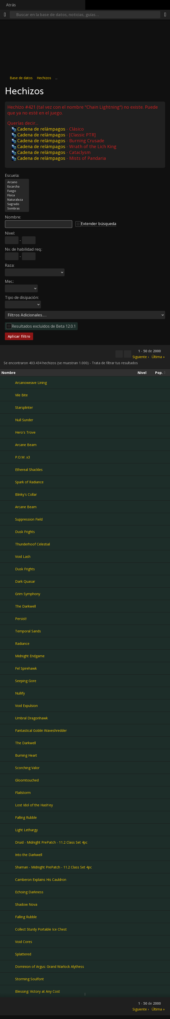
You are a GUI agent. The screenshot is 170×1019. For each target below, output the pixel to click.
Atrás (11, 5)
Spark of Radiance (29, 482)
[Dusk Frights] (8, 531)
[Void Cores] (8, 941)
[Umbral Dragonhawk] (8, 718)
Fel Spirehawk (26, 668)
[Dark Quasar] (8, 581)
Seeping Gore (25, 680)
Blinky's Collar (26, 494)
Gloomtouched (27, 780)
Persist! (21, 618)
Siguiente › (140, 356)
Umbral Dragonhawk (31, 718)
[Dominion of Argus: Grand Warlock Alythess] (8, 966)
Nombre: (13, 217)
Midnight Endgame (30, 656)
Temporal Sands (28, 631)
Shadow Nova (26, 904)
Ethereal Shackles (29, 469)
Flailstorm (23, 792)
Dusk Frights (25, 531)
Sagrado (17, 204)
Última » (158, 356)
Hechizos (44, 78)
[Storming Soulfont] (8, 978)
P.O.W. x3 (22, 457)
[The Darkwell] (8, 606)
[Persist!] (8, 618)
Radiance (22, 643)
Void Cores (23, 941)
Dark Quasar (25, 581)
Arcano (17, 182)
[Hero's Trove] (8, 432)
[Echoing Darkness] (8, 891)
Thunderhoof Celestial (32, 544)
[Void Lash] (8, 556)
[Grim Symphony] (8, 593)
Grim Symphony (27, 593)
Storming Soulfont (29, 979)
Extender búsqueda (98, 223)
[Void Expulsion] (8, 705)
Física (17, 195)
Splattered (23, 954)
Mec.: (9, 281)
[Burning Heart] (8, 755)
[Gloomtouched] (8, 780)
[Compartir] (165, 14)
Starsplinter (24, 407)
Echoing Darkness (29, 892)
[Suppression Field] (8, 519)
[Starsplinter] (8, 407)
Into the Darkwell (28, 854)
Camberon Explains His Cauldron (40, 879)
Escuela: (12, 175)
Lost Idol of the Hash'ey (34, 805)
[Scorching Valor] (8, 767)
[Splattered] (8, 954)
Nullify (20, 693)
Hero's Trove (25, 432)
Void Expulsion (26, 705)
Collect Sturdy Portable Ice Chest (41, 929)
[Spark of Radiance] (8, 481)
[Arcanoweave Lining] (8, 382)
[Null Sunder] (8, 419)
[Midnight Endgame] (8, 655)
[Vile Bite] (8, 395)
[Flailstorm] (8, 792)
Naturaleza (17, 200)
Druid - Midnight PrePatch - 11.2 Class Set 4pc (51, 842)
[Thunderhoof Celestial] (8, 544)
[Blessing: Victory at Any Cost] (8, 991)
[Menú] (5, 14)
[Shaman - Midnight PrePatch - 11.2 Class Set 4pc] (8, 867)
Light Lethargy (26, 830)
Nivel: (10, 233)
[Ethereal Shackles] (8, 469)
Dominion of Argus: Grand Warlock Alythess (49, 966)
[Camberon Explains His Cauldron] (8, 879)
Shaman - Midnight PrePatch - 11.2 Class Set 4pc (53, 867)
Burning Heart (26, 755)
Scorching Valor (27, 767)
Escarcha (17, 186)
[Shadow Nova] (8, 904)
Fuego (17, 191)
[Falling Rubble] (8, 817)
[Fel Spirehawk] (8, 668)
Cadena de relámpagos (38, 129)
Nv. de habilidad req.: (23, 249)
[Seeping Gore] (8, 680)
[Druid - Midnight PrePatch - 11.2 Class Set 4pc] (8, 842)
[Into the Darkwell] (8, 854)
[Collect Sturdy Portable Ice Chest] (8, 929)
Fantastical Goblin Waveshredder (41, 730)
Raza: (9, 265)
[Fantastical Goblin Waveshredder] (8, 730)
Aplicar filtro (19, 336)
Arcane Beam (26, 444)
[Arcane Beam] (8, 444)
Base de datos (21, 78)
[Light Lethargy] (8, 829)
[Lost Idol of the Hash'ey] (8, 804)
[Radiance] (8, 643)
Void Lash (22, 556)
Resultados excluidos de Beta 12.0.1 (44, 326)
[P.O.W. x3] (8, 457)
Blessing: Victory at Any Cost (37, 991)
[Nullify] (8, 693)
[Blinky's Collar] (8, 494)
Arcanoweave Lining (31, 382)
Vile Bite (21, 395)
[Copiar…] (119, 354)
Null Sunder (24, 420)
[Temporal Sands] (8, 631)
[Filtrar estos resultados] (127, 354)
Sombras (17, 208)
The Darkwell (25, 606)
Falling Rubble (26, 817)
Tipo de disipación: (22, 297)
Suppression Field (29, 519)
